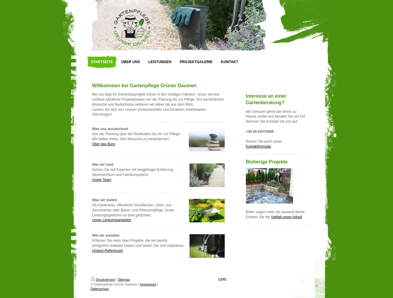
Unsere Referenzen (107, 251)
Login (222, 278)
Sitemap (124, 279)
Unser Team (101, 180)
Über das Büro (103, 144)
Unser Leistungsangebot (111, 220)
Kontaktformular (258, 146)
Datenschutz (100, 289)
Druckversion (103, 279)
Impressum (148, 284)
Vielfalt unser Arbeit (286, 217)
